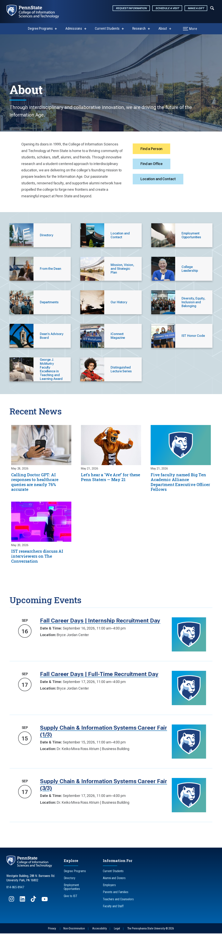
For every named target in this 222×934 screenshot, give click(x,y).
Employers (109, 886)
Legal (117, 929)
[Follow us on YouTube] (45, 901)
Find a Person (152, 149)
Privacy (52, 929)
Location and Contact (158, 180)
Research (139, 28)
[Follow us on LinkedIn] (23, 901)
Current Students (107, 28)
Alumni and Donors (114, 878)
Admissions (73, 28)
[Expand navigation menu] (212, 8)
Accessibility (99, 929)
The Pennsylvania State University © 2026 (150, 929)
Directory (69, 878)
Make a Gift (196, 8)
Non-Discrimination (74, 929)
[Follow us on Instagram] (12, 901)
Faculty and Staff (113, 906)
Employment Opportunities (72, 887)
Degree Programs (40, 28)
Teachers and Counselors (118, 899)
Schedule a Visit (167, 8)
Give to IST (71, 896)
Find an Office (152, 164)
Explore (71, 861)
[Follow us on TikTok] (34, 901)
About (162, 28)
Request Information (131, 8)
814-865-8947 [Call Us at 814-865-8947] (15, 888)
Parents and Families (115, 892)
